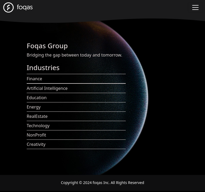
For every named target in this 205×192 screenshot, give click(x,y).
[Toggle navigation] (195, 7)
